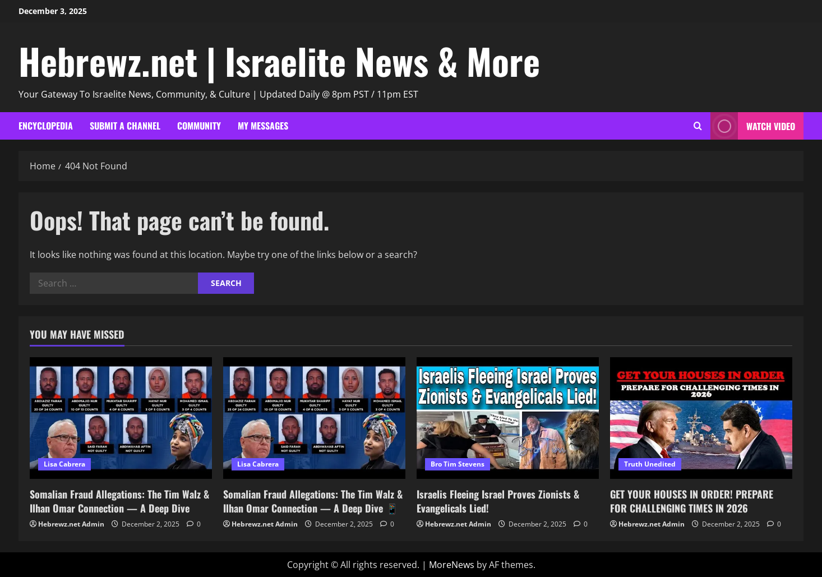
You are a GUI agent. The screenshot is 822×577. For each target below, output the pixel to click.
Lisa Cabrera (64, 464)
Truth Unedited (650, 464)
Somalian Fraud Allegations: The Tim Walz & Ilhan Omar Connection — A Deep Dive (119, 501)
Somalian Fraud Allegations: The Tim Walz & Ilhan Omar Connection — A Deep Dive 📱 (313, 501)
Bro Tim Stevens (457, 464)
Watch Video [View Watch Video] (752, 126)
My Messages (263, 125)
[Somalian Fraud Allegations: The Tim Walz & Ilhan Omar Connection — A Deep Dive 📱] (314, 418)
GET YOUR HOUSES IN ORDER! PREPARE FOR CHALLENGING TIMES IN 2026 (691, 501)
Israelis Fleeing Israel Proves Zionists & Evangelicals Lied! (498, 501)
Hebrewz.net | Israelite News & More (279, 60)
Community (199, 125)
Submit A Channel (125, 125)
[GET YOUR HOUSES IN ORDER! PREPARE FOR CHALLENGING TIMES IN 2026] (701, 418)
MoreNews (451, 564)
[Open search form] (698, 126)
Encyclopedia (46, 125)
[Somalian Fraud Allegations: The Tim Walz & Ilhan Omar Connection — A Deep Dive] (121, 418)
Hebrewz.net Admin (71, 524)
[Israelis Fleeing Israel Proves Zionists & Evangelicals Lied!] (508, 418)
